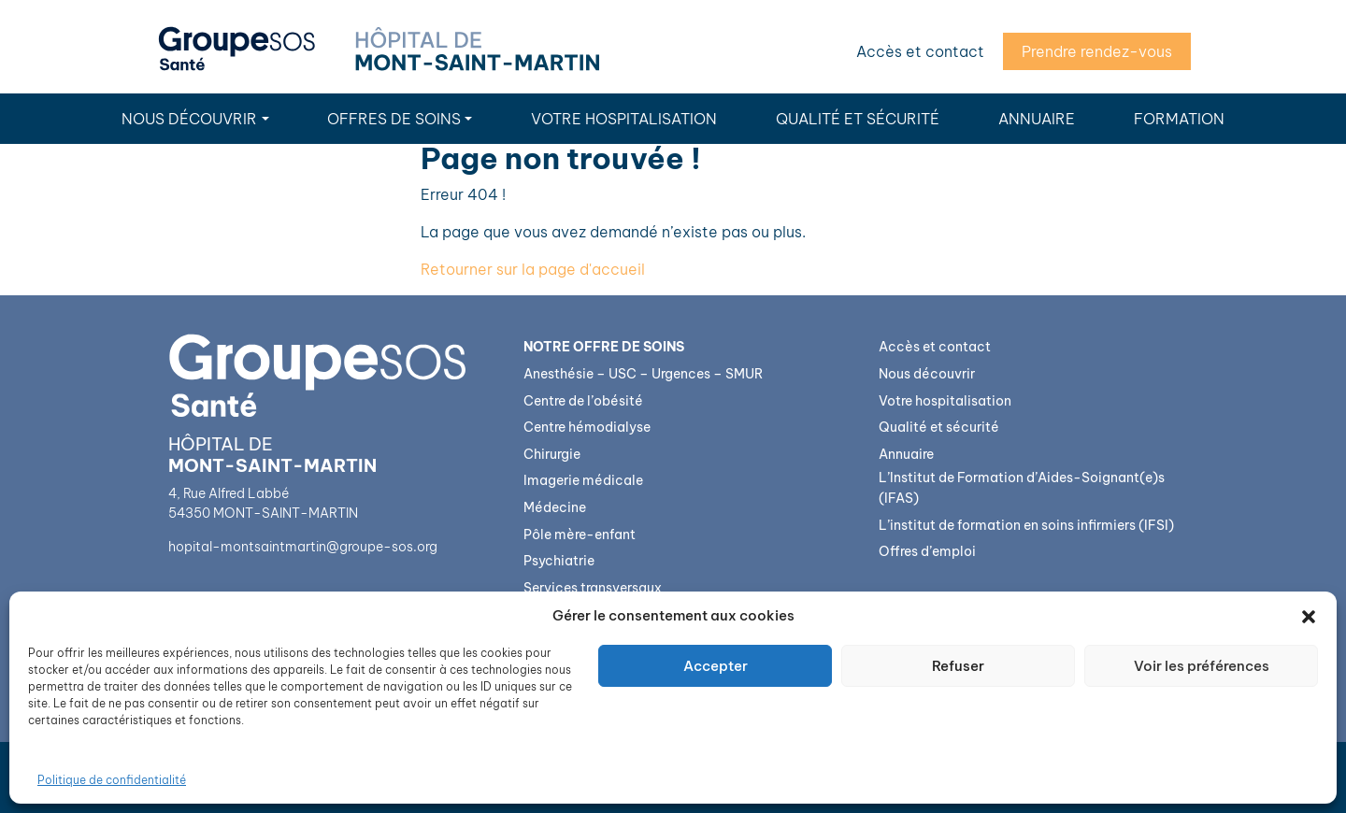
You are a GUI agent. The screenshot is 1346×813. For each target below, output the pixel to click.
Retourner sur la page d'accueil (533, 269)
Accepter (715, 666)
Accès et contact (920, 51)
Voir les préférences (1201, 666)
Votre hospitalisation (624, 118)
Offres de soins (394, 118)
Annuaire (1036, 118)
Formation (1179, 118)
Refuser (958, 666)
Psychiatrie (558, 560)
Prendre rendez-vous (1097, 51)
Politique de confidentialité (111, 780)
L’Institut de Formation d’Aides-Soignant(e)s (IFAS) (1022, 487)
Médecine (554, 507)
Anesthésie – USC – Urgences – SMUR (643, 373)
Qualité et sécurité (857, 118)
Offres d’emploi (927, 551)
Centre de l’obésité (583, 400)
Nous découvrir (189, 118)
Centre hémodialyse (587, 427)
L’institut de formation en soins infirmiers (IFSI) (1026, 525)
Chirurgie (551, 454)
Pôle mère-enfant (579, 534)
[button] (1308, 615)
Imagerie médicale (583, 480)
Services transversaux (592, 587)
